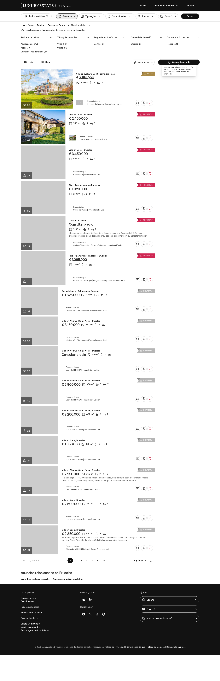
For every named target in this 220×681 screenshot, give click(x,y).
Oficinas (134, 44)
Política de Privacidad (115, 647)
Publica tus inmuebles (31, 612)
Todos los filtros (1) (36, 16)
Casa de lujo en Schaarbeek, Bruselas (81, 291)
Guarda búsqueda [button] (178, 62)
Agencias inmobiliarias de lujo (68, 579)
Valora (143, 5)
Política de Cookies (156, 647)
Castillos (97, 44)
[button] (67, 16)
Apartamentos (27, 44)
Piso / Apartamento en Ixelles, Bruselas (88, 256)
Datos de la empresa (176, 647)
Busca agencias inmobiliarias (35, 630)
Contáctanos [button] (27, 601)
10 (98, 560)
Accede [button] (190, 5)
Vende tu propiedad (30, 627)
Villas (59, 44)
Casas (60, 48)
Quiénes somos (28, 598)
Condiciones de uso (135, 647)
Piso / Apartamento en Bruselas (84, 185)
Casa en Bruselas (77, 220)
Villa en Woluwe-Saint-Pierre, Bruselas (95, 74)
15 (104, 560)
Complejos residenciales (32, 51)
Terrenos (171, 44)
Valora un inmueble (30, 623)
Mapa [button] (45, 62)
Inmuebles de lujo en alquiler (35, 579)
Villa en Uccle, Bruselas (80, 115)
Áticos (23, 48)
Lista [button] (28, 62)
